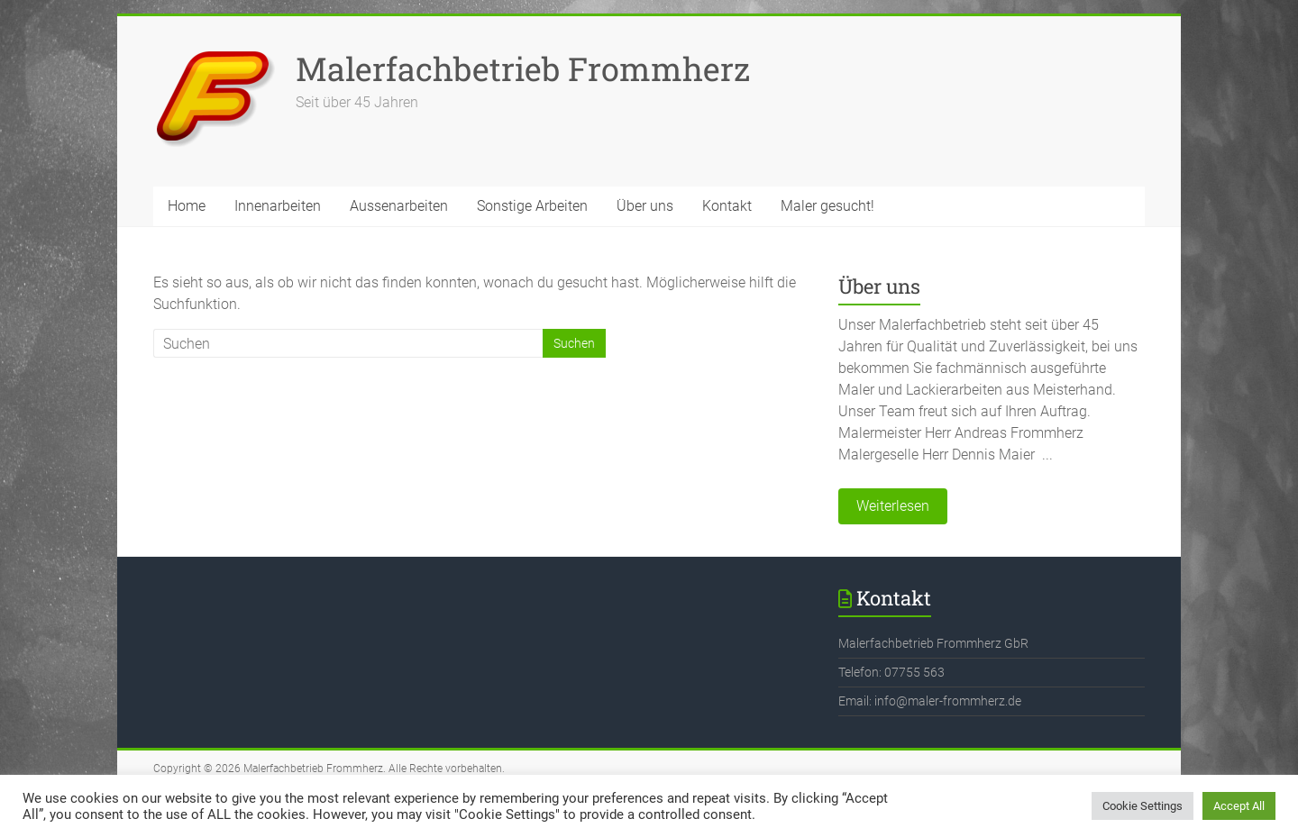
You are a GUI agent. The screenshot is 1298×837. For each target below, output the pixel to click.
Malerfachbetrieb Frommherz (523, 68)
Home (187, 205)
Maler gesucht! (827, 205)
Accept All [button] (1239, 806)
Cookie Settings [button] (1142, 806)
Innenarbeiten (277, 205)
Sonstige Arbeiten (532, 205)
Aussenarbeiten (399, 205)
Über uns (645, 205)
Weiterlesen (892, 505)
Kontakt (727, 205)
